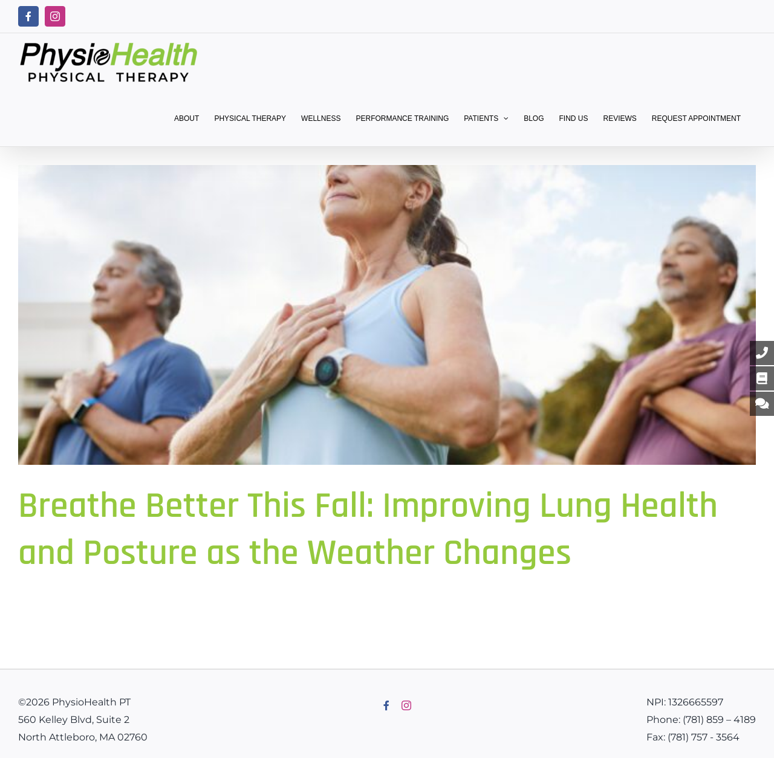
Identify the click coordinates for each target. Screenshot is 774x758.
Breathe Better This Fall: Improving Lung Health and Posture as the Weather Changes (368, 530)
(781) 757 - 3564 (704, 737)
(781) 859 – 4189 (719, 719)
